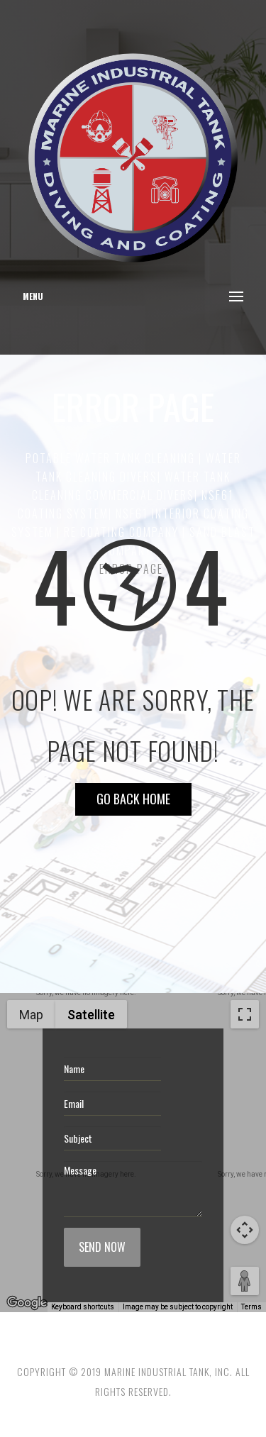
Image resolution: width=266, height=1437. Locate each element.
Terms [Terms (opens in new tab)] (251, 1307)
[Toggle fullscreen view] (245, 1014)
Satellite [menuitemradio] (91, 1014)
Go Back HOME (133, 798)
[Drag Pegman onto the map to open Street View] (245, 1281)
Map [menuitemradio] (31, 1014)
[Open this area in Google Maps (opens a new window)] (27, 1303)
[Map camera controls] (245, 1230)
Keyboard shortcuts (82, 1307)
